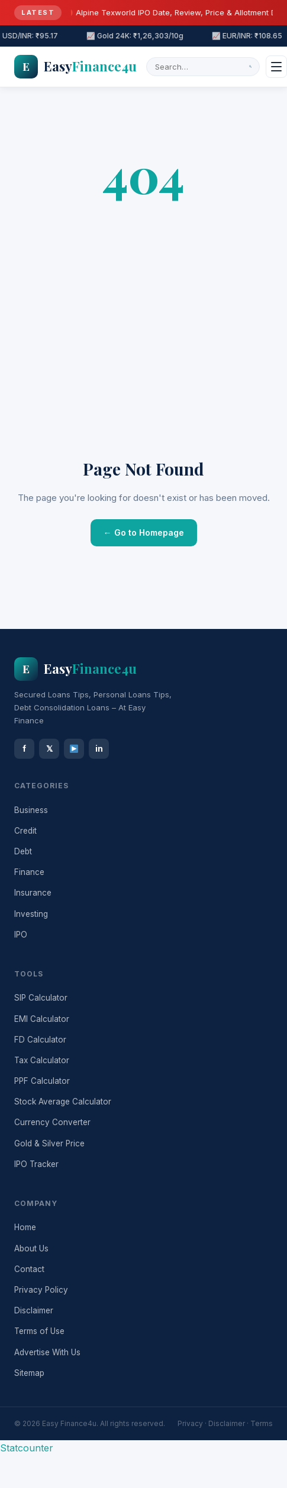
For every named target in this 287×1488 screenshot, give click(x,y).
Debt (23, 851)
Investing (31, 914)
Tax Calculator (41, 1060)
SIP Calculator (40, 997)
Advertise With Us (47, 1352)
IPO (20, 934)
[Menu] (276, 66)
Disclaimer (33, 1310)
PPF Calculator (42, 1081)
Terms (261, 1423)
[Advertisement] (111, 334)
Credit (25, 830)
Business (31, 810)
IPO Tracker (36, 1164)
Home (25, 1227)
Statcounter (26, 1448)
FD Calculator (40, 1039)
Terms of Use (39, 1331)
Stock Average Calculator (62, 1101)
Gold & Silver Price (49, 1143)
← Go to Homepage (144, 532)
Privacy (190, 1423)
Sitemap (29, 1373)
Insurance (32, 892)
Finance (29, 872)
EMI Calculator (41, 1019)
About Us (31, 1248)
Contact (29, 1269)
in (99, 748)
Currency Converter (52, 1122)
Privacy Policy (41, 1289)
